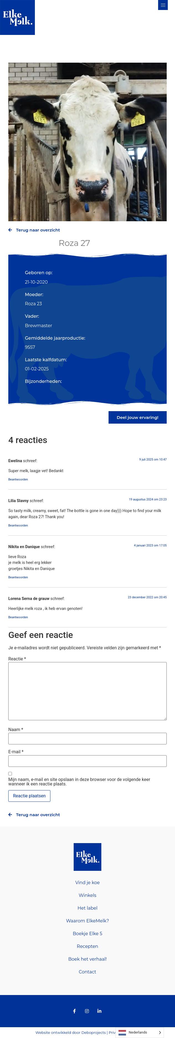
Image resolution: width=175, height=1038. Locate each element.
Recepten (87, 946)
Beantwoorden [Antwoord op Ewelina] (18, 479)
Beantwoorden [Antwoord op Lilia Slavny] (18, 525)
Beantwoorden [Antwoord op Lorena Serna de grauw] (18, 617)
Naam (15, 729)
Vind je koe (87, 882)
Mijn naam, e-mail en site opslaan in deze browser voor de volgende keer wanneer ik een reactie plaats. (79, 781)
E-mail (16, 752)
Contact (87, 972)
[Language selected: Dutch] (139, 1032)
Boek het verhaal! (87, 959)
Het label (87, 908)
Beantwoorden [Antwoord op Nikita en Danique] (18, 577)
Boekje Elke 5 (87, 933)
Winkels (87, 895)
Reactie (17, 659)
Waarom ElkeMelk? (87, 920)
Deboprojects (93, 1032)
